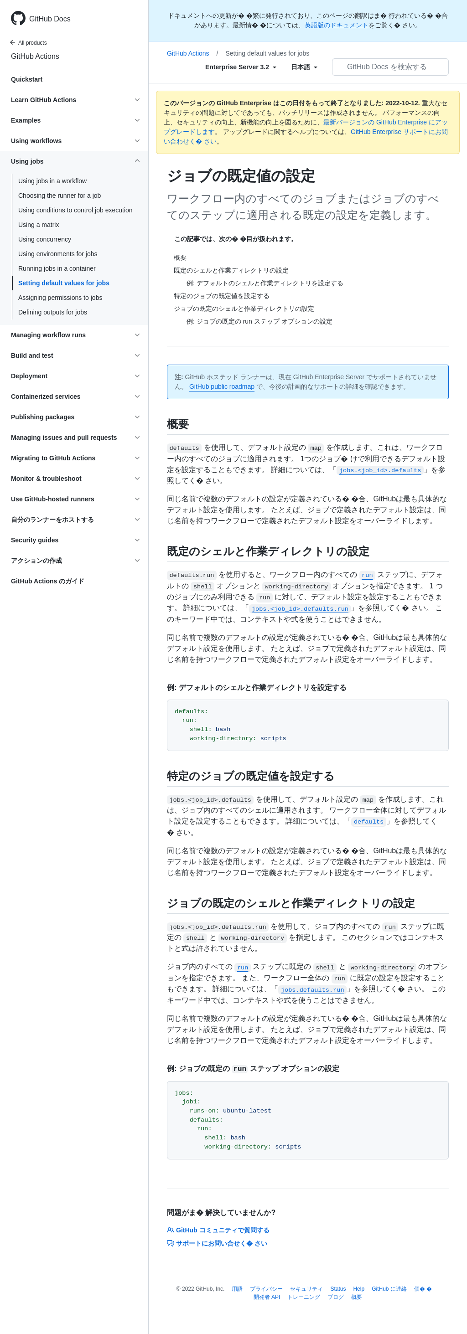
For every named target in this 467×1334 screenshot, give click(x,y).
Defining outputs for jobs (52, 312)
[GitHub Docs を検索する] (390, 67)
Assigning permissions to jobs (60, 297)
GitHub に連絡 (389, 1289)
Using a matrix (38, 224)
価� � (423, 1289)
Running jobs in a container (57, 268)
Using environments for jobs (58, 254)
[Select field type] (241, 67)
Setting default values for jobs (63, 283)
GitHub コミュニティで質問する (218, 1230)
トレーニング (303, 1297)
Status (338, 1289)
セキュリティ (306, 1289)
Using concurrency (44, 239)
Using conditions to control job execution (75, 210)
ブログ (335, 1297)
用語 (237, 1289)
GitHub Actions (35, 56)
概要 (356, 1297)
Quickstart (26, 79)
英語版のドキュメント (336, 25)
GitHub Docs (50, 19)
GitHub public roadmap (221, 386)
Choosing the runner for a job (59, 195)
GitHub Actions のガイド (47, 581)
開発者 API (267, 1297)
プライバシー (266, 1289)
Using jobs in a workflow (52, 181)
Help (358, 1289)
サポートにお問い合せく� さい (217, 1243)
